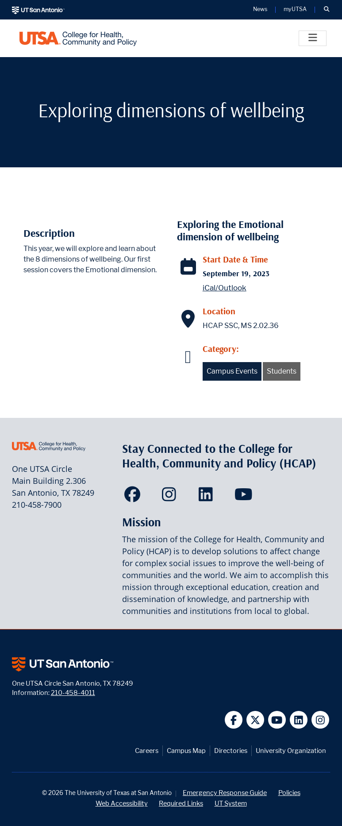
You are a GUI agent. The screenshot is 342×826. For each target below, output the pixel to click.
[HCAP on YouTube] (244, 497)
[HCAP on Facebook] (134, 497)
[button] (326, 10)
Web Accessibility (122, 803)
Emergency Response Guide (225, 792)
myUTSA (295, 9)
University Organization (291, 750)
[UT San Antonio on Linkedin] (299, 720)
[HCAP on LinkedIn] (208, 497)
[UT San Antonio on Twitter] (255, 720)
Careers (146, 750)
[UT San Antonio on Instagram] (320, 720)
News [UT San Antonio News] (260, 9)
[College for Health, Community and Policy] (78, 38)
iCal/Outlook (224, 287)
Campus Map (186, 750)
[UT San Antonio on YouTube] (277, 720)
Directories (230, 750)
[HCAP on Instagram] (171, 497)
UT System (231, 803)
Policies (289, 792)
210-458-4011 (73, 692)
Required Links (181, 803)
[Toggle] (313, 38)
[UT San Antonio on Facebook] (234, 720)
